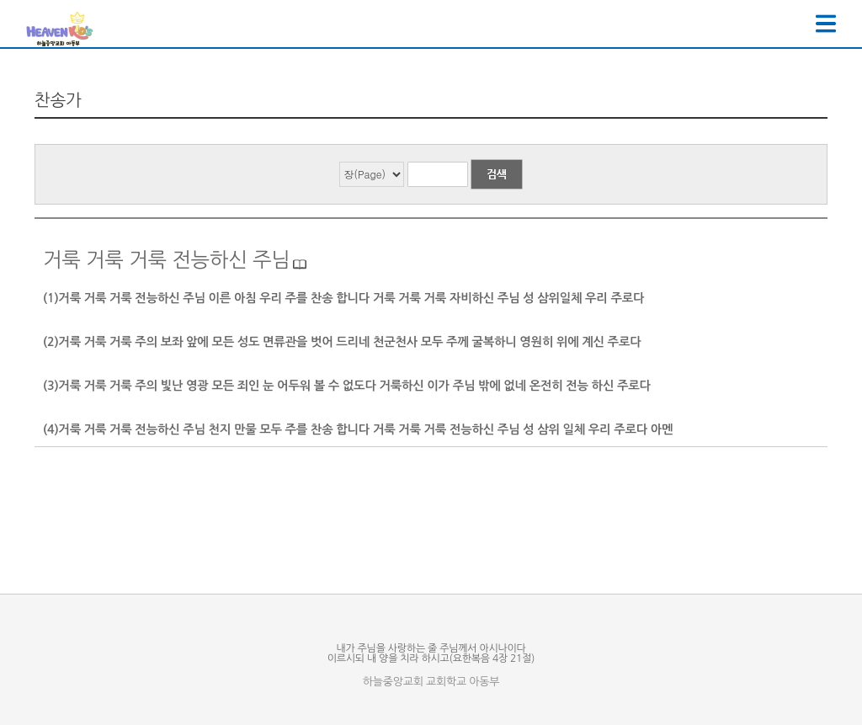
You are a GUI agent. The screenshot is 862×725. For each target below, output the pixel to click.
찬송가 (58, 100)
